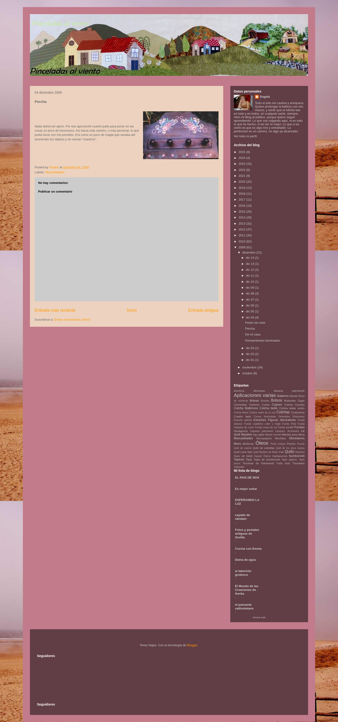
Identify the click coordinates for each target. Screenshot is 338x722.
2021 (242, 175)
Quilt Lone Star (243, 451)
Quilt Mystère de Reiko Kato (268, 452)
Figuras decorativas (282, 420)
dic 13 (250, 264)
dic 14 (250, 257)
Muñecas (248, 443)
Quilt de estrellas (264, 447)
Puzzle (301, 444)
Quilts (289, 452)
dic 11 (250, 275)
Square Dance (262, 456)
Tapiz (249, 459)
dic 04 (250, 317)
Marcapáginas (264, 438)
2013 (242, 223)
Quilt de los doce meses (290, 448)
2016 (242, 205)
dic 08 (250, 293)
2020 (242, 181)
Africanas (259, 390)
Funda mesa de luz (266, 427)
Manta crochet (273, 434)
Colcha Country (294, 404)
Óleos (262, 443)
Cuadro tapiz (242, 416)
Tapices (239, 459)
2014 (242, 217)
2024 (242, 158)
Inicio (132, 310)
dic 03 (250, 348)
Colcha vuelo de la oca (262, 412)
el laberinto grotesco (243, 573)
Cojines (277, 404)
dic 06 (250, 305)
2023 (242, 163)
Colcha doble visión (292, 408)
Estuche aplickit (243, 420)
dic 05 (250, 311)
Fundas (299, 427)
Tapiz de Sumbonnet (267, 459)
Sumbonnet (297, 456)
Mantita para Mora (293, 434)
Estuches (260, 420)
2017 (242, 199)
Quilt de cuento (242, 448)
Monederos (297, 438)
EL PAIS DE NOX (247, 477)
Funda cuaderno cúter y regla (262, 424)
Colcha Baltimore (246, 408)
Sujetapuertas (279, 456)
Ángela (265, 96)
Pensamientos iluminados (262, 340)
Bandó (294, 395)
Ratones (300, 452)
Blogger (192, 645)
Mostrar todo (259, 617)
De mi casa (252, 334)
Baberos (283, 396)
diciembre (249, 252)
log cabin (258, 434)
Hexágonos (241, 430)
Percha (250, 328)
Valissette (239, 467)
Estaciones (299, 416)
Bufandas (290, 400)
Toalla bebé (283, 463)
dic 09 (250, 287)
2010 (242, 241)
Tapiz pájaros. (289, 459)
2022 (242, 170)
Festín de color (255, 322)
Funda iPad (289, 424)
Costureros (298, 412)
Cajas (301, 400)
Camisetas (240, 404)
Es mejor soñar (246, 489)
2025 (242, 152)
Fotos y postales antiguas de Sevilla (247, 533)
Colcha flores (241, 412)
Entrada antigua (203, 310)
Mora (237, 443)
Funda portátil (285, 427)
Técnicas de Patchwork (258, 463)
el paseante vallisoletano (244, 606)
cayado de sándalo (242, 516)
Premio (291, 443)
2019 (242, 188)
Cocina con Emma (248, 548)
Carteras (254, 404)
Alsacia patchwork (289, 390)
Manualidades (55, 172)
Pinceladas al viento (60, 23)
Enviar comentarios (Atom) (72, 319)
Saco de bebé (243, 455)
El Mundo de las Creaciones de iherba (246, 589)
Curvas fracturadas (265, 416)
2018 (242, 193)
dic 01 (250, 360)
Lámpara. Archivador (287, 431)
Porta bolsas (278, 444)
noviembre (249, 367)
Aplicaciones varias (255, 395)
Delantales (284, 416)
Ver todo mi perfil (245, 136)
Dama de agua (245, 559)
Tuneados (298, 463)
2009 (242, 247)
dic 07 (250, 299)
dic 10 (250, 281)
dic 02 (250, 354)
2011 (242, 235)
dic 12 (250, 269)
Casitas (266, 404)
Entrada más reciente (55, 310)
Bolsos (276, 400)
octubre (247, 373)
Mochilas (280, 438)
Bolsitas (265, 400)
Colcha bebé (268, 408)
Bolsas (254, 400)
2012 (242, 229)
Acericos (239, 390)
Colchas (283, 412)
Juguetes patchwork (261, 431)
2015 (242, 211)
